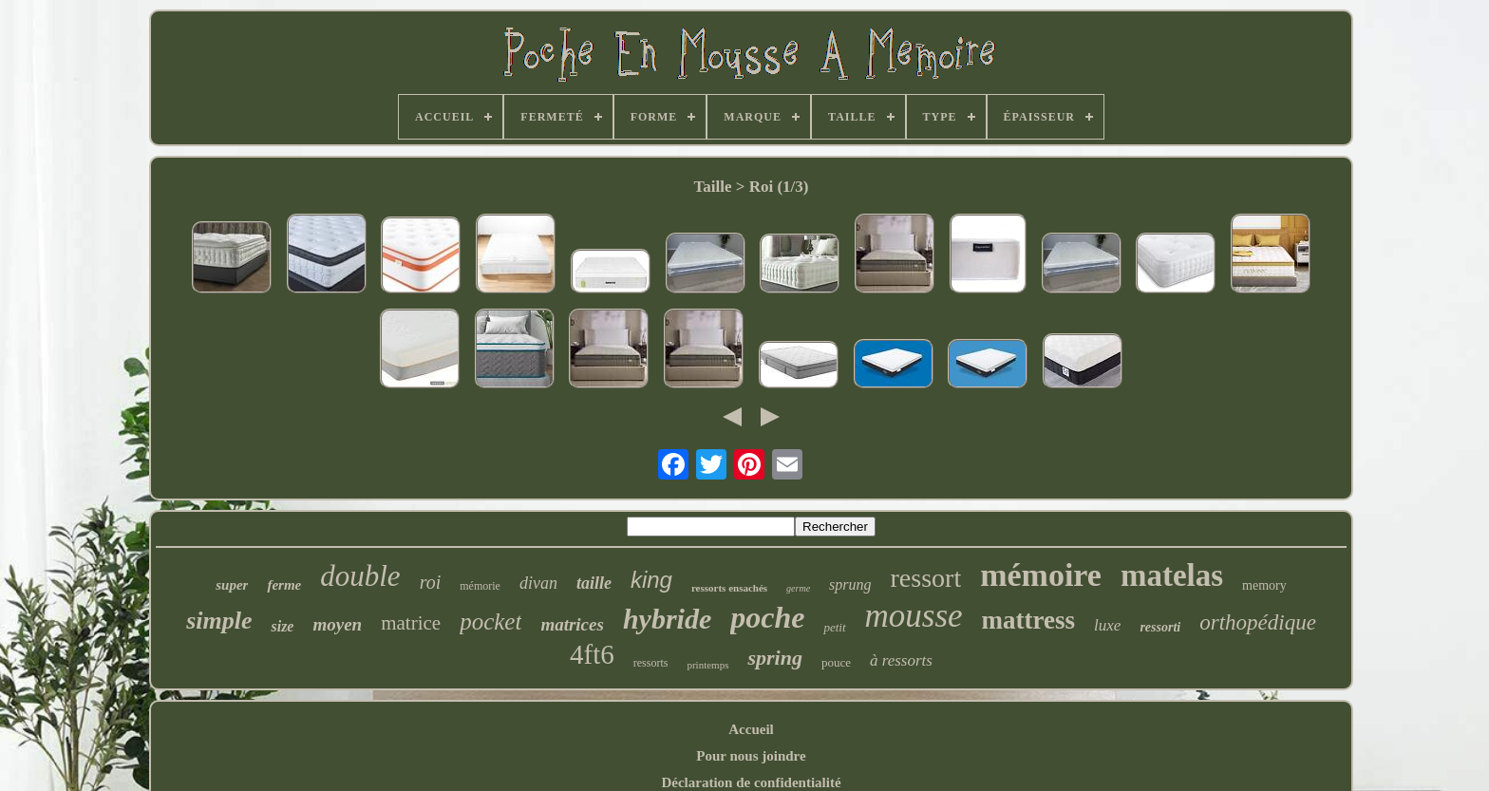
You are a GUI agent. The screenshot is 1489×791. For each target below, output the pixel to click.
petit (834, 627)
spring (774, 657)
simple (219, 620)
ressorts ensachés (729, 587)
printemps (707, 664)
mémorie (480, 586)
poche (767, 617)
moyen (337, 624)
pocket (490, 621)
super (232, 585)
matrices (572, 624)
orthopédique (1257, 622)
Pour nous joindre (750, 755)
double (360, 576)
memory (1264, 585)
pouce (836, 662)
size (282, 626)
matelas (1172, 575)
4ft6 (592, 654)
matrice (411, 623)
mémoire (1041, 575)
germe (798, 588)
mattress (1028, 620)
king (651, 580)
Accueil (750, 729)
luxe (1107, 625)
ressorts (651, 662)
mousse (914, 615)
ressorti (1160, 627)
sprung (850, 584)
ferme (284, 585)
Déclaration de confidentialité (750, 782)
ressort (926, 578)
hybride (667, 618)
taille (594, 583)
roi (431, 582)
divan (538, 583)
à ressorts (901, 660)
